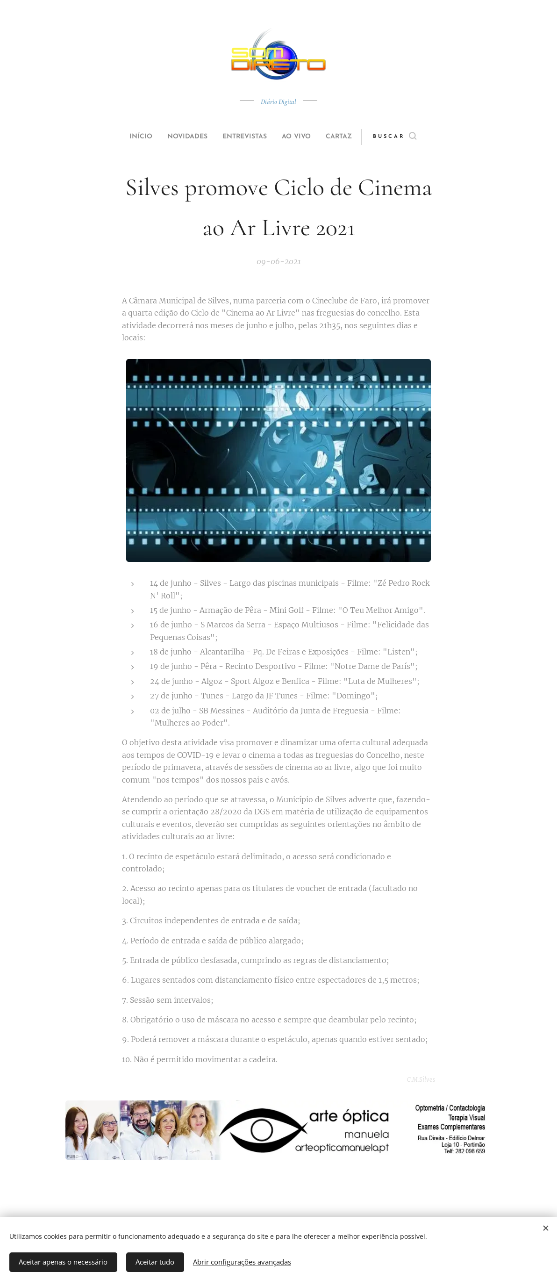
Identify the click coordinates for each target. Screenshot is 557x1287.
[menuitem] (130, 137)
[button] (412, 137)
